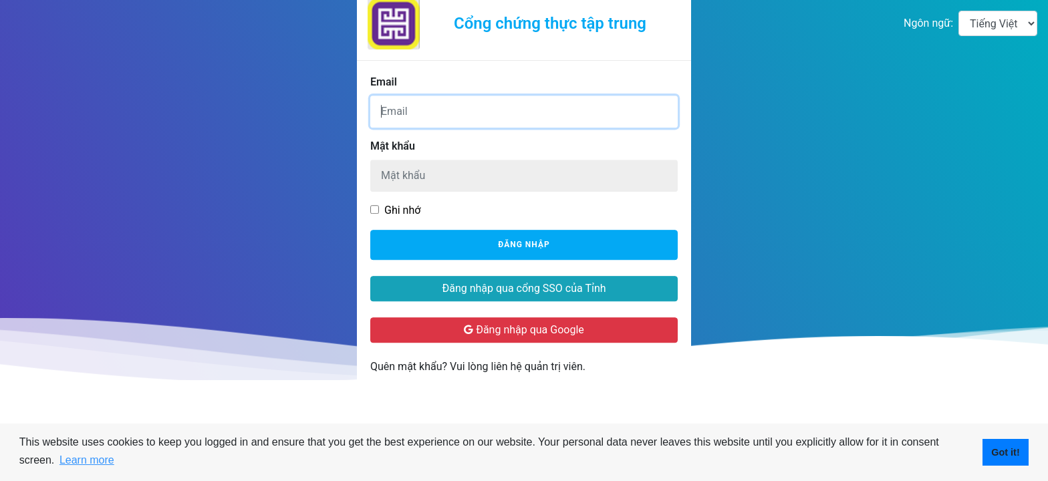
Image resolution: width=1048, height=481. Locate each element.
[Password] (524, 176)
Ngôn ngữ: (928, 23)
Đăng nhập (523, 245)
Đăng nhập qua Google (524, 329)
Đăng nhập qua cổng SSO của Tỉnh (524, 288)
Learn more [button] (86, 460)
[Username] (524, 112)
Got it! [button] (1005, 452)
